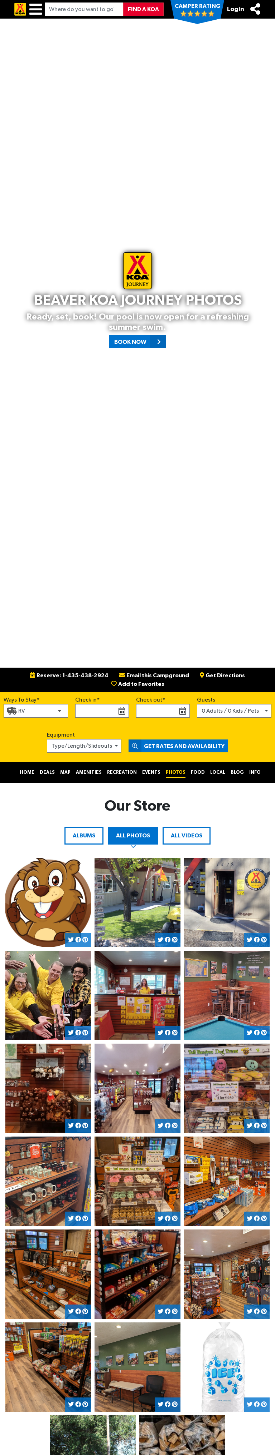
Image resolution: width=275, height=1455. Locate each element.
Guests (206, 700)
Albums (84, 835)
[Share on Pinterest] (85, 939)
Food (198, 772)
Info (255, 772)
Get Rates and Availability (177, 745)
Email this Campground (154, 675)
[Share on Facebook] (78, 939)
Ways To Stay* (22, 699)
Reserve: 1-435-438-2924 (69, 675)
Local (217, 772)
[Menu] (35, 9)
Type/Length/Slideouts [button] (82, 746)
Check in (86, 700)
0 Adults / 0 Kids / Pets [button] (230, 711)
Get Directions (222, 675)
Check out (149, 700)
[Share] (255, 9)
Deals (47, 772)
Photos (175, 772)
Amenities (89, 772)
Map (65, 772)
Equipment (61, 735)
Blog (237, 772)
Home (27, 772)
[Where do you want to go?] (84, 9)
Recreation (122, 772)
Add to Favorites (137, 684)
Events (151, 772)
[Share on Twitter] (71, 939)
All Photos (133, 835)
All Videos (186, 835)
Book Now (140, 341)
